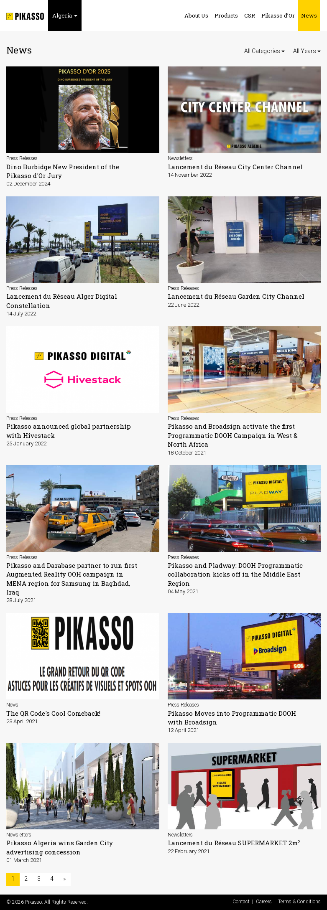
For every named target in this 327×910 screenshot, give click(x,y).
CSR (249, 15)
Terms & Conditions (299, 902)
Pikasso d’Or (278, 15)
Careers (264, 902)
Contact (241, 902)
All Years (307, 51)
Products (226, 15)
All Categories (264, 51)
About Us (196, 15)
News (309, 15)
